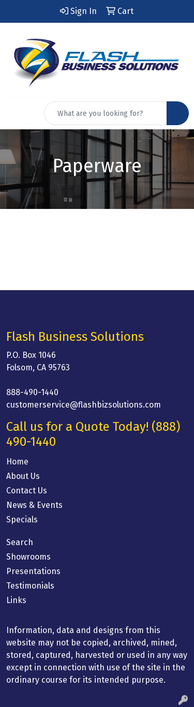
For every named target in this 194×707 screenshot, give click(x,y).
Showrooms (28, 557)
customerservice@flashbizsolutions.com (83, 405)
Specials (22, 519)
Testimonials (30, 586)
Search (19, 542)
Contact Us (26, 490)
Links (16, 600)
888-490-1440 (32, 392)
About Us (23, 476)
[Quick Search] (105, 113)
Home (17, 462)
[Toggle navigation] (16, 113)
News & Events (34, 505)
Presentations (33, 571)
